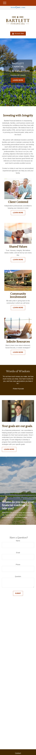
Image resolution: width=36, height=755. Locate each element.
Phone (18, 564)
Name (18, 541)
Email (18, 552)
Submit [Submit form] (18, 593)
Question (18, 576)
